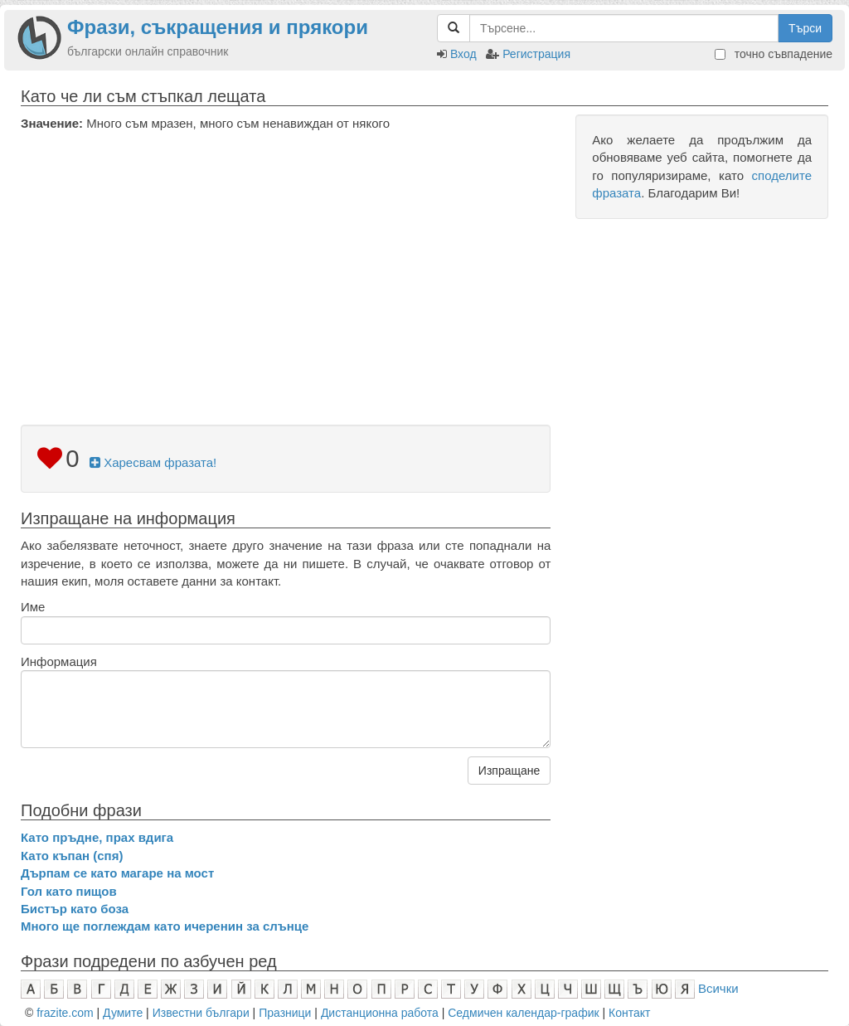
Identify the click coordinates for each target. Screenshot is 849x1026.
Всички (718, 988)
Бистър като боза (75, 909)
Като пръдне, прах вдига (97, 837)
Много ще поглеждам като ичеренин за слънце (164, 926)
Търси (805, 28)
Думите (123, 1012)
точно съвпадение (773, 54)
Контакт (629, 1012)
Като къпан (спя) (72, 856)
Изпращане (509, 770)
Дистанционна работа (380, 1012)
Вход (463, 54)
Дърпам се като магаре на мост (117, 873)
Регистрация (536, 54)
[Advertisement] (286, 256)
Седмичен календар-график (523, 1012)
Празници (285, 1012)
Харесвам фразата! (153, 462)
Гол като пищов (69, 891)
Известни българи (201, 1012)
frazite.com (64, 1012)
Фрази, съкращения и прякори (217, 27)
